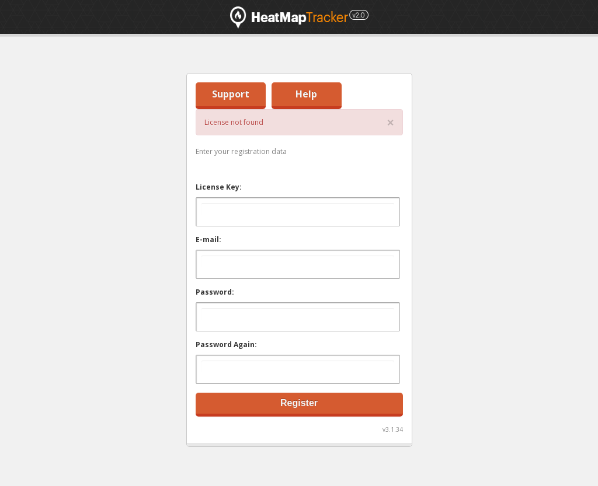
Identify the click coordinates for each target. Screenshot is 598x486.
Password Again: (226, 344)
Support (230, 94)
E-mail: (208, 239)
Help (306, 94)
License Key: (219, 187)
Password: (215, 292)
